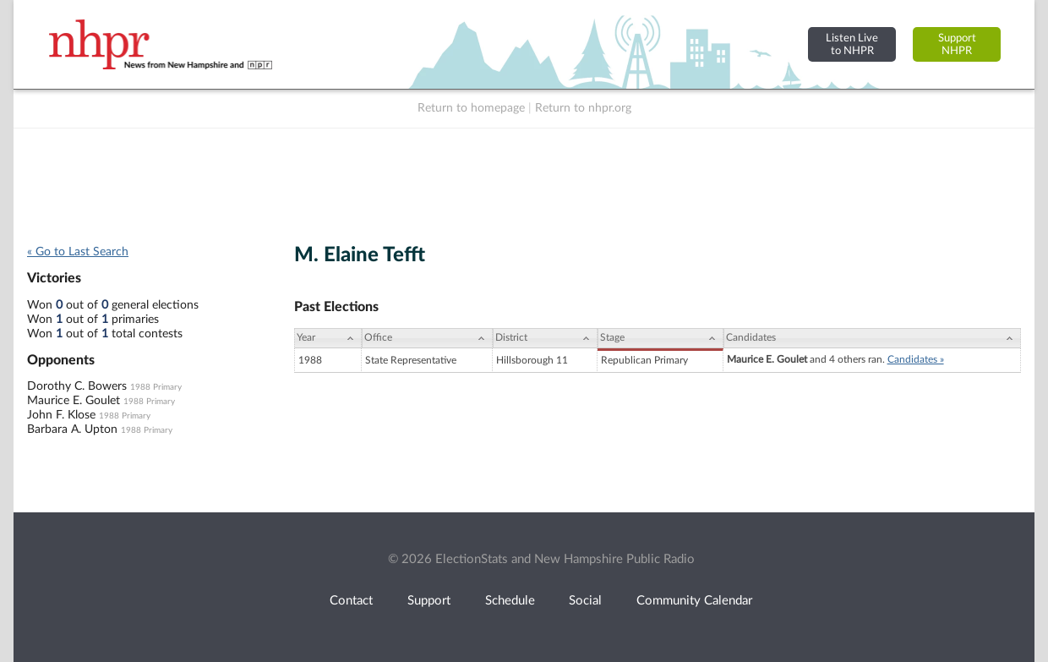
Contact (351, 600)
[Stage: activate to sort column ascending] (660, 338)
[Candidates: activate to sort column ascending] (872, 338)
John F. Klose (61, 415)
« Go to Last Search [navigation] (77, 252)
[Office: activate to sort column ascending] (427, 338)
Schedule (510, 600)
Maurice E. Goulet (73, 401)
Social (585, 600)
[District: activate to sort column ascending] (545, 338)
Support (428, 600)
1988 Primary (156, 387)
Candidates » (915, 359)
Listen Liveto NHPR (852, 44)
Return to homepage (471, 108)
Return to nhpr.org (583, 108)
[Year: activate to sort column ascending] (328, 338)
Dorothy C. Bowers (77, 386)
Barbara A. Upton (72, 429)
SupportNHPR (957, 44)
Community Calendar (694, 600)
